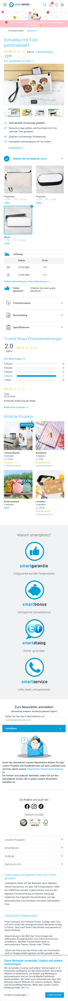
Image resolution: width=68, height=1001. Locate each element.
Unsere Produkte (15, 839)
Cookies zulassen (54, 995)
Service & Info (13, 864)
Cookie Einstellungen (16, 995)
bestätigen (11, 728)
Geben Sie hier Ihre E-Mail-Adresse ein (24, 716)
